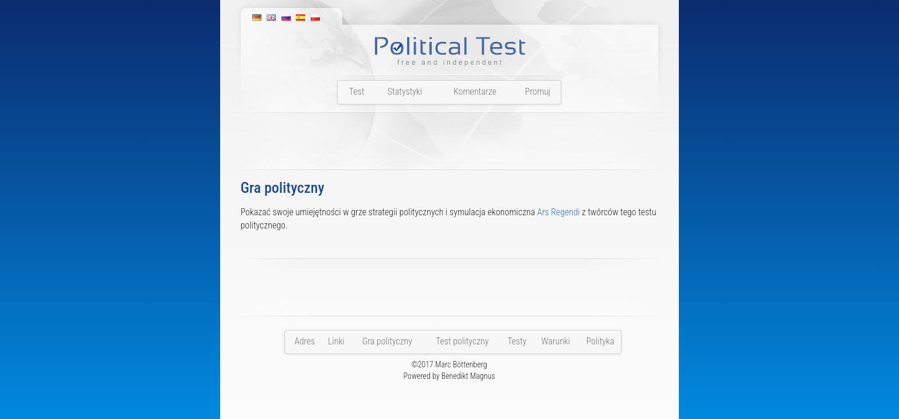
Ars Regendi (558, 212)
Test (357, 91)
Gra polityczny (387, 341)
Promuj (537, 91)
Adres (304, 341)
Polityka (601, 341)
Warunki (555, 341)
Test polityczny (462, 341)
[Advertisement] (449, 144)
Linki (336, 341)
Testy (516, 341)
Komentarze (475, 91)
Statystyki (405, 91)
